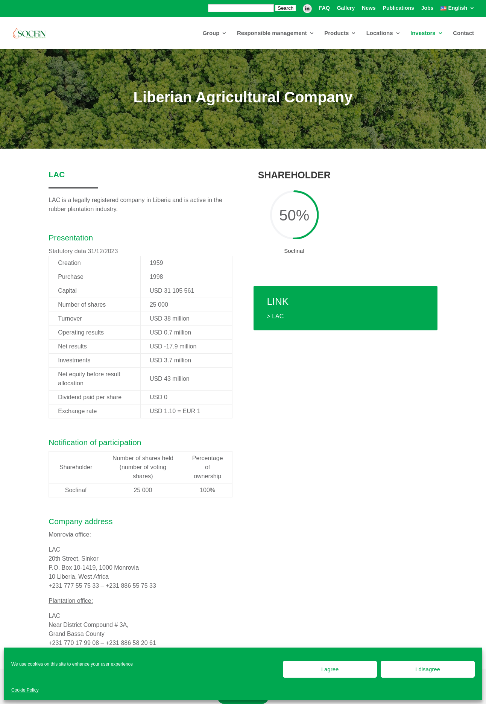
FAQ (324, 8)
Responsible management (272, 33)
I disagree (427, 669)
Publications (398, 8)
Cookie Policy (25, 690)
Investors (423, 33)
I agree (330, 669)
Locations (379, 33)
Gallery (346, 8)
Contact (463, 33)
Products (336, 33)
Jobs (427, 8)
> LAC (275, 316)
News (369, 8)
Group (210, 33)
